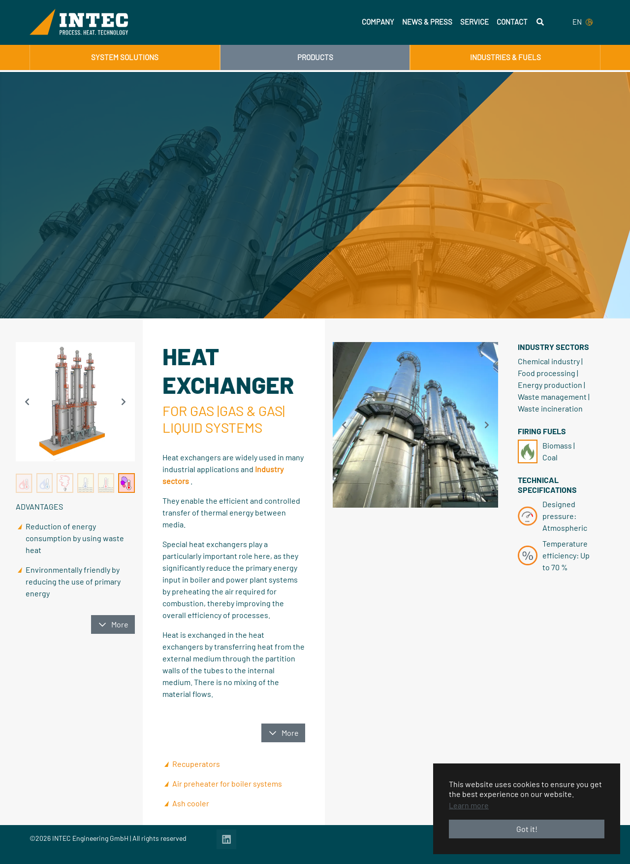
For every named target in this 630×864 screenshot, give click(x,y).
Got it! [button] (526, 828)
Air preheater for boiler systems (227, 783)
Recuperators (196, 763)
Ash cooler (190, 803)
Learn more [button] (469, 805)
